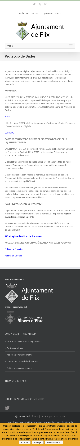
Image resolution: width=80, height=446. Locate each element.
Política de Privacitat (14, 249)
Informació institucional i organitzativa (24, 341)
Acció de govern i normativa (19, 355)
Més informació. (54, 442)
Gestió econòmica (15, 348)
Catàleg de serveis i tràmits (19, 368)
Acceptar (24, 442)
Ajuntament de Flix (23, 416)
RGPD (7, 116)
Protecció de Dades (52, 422)
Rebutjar (37, 442)
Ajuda (21, 13)
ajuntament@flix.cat (52, 13)
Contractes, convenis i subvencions (23, 361)
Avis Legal (19, 422)
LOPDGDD (9, 133)
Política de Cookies (13, 256)
